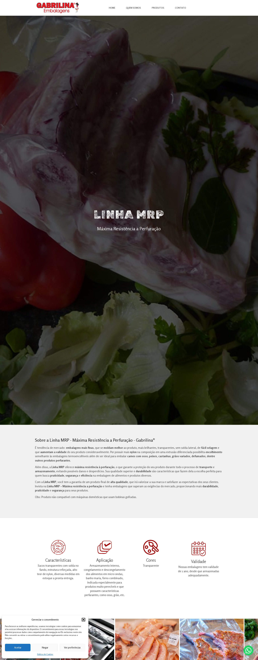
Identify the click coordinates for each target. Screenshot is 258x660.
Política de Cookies (45, 654)
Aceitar (17, 647)
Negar (45, 647)
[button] (83, 619)
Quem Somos (133, 7)
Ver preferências (72, 647)
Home (112, 7)
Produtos (158, 7)
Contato (180, 7)
